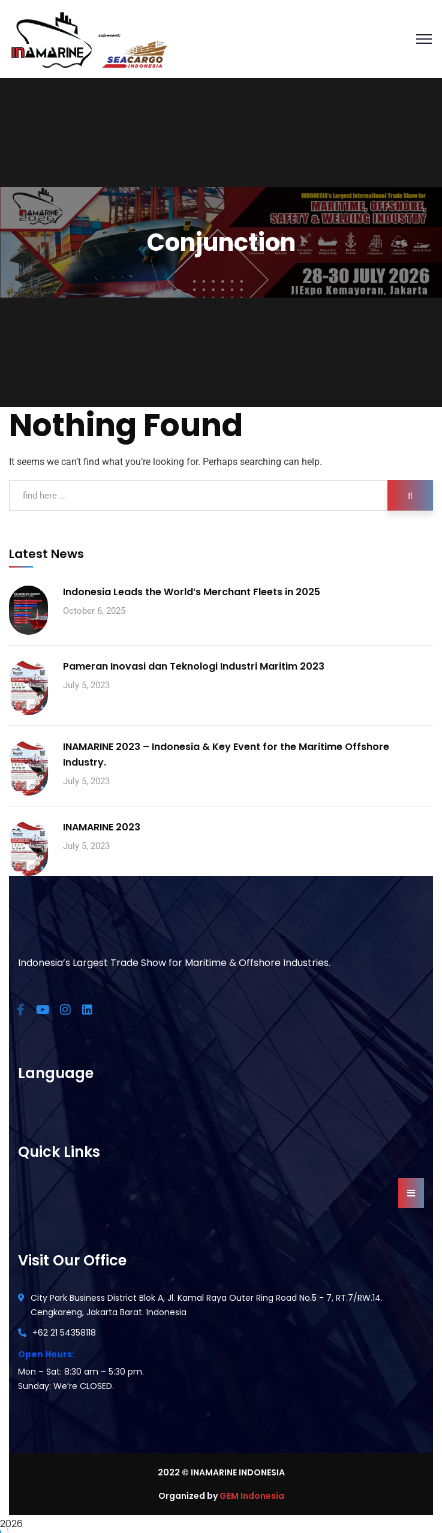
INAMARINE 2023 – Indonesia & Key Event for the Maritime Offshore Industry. (226, 754)
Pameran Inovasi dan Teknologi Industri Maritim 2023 (193, 666)
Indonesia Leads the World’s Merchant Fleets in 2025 (191, 592)
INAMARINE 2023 (101, 827)
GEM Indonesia (252, 1496)
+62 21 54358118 (64, 1333)
